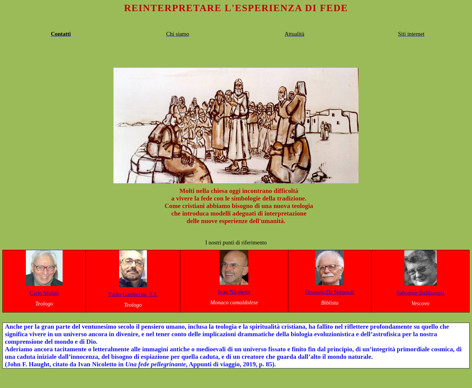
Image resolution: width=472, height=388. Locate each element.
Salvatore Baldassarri (420, 293)
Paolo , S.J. (132, 294)
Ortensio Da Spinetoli (329, 292)
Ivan (234, 292)
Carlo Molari (44, 293)
